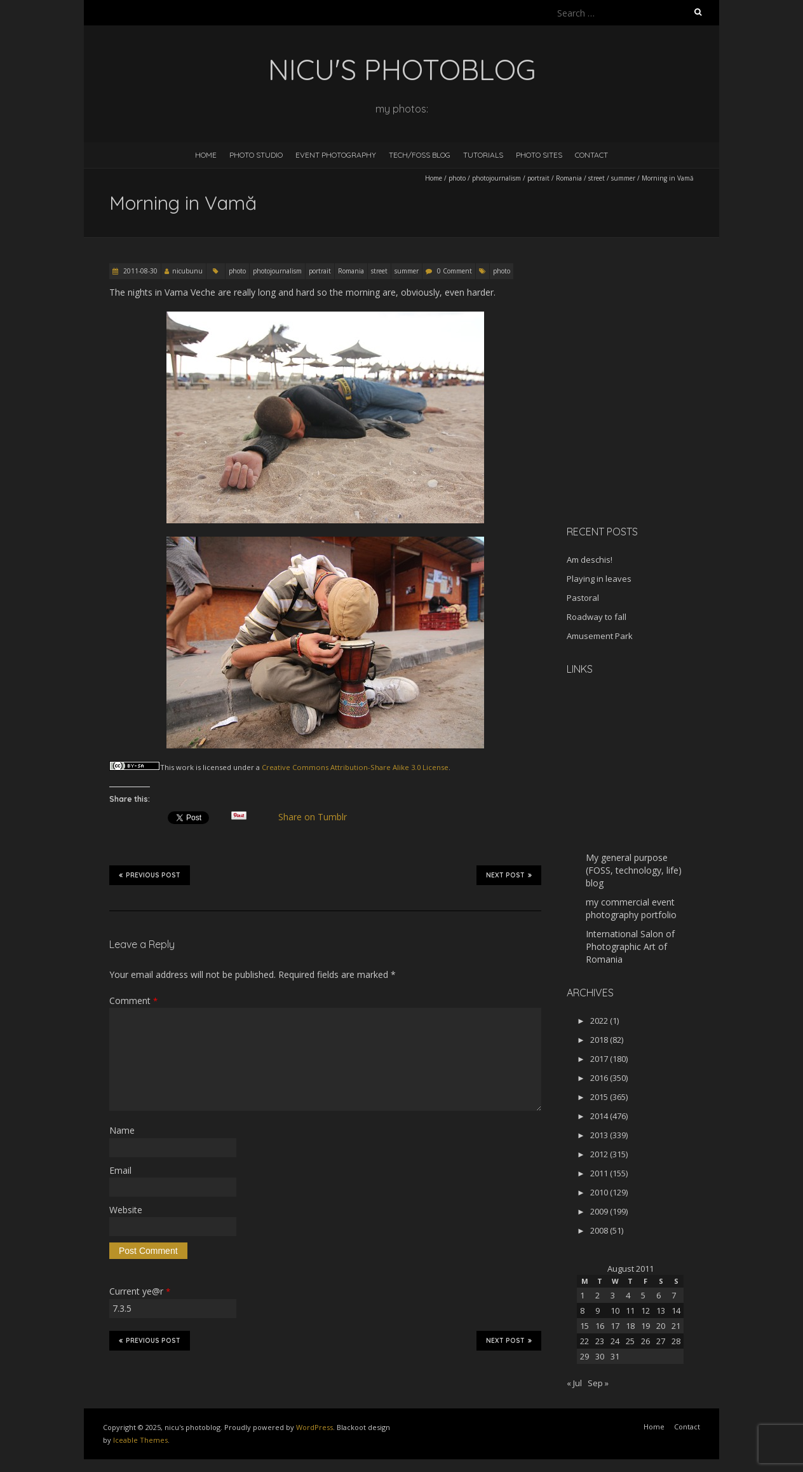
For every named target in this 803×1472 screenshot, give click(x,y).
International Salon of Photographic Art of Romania (630, 946)
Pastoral (583, 597)
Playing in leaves (599, 578)
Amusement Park (600, 636)
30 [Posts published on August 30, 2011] (599, 1356)
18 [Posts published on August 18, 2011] (630, 1325)
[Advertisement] (646, 425)
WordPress (314, 1427)
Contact (591, 155)
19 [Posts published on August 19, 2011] (645, 1325)
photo (457, 178)
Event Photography (335, 155)
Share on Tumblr (318, 817)
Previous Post (149, 875)
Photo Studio (256, 155)
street (596, 178)
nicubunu (187, 270)
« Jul (574, 1383)
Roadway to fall (596, 617)
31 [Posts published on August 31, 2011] (615, 1356)
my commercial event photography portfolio (631, 908)
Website (125, 1210)
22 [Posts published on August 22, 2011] (584, 1341)
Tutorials (483, 155)
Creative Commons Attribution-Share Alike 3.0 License (355, 767)
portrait (538, 178)
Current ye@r (139, 1291)
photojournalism (496, 178)
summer (623, 178)
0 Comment (454, 270)
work (185, 767)
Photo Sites (539, 155)
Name (122, 1130)
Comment (133, 1000)
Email (120, 1170)
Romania (569, 178)
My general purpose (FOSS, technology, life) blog (634, 870)
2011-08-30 (139, 270)
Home (206, 155)
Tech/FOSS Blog (419, 155)
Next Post (509, 875)
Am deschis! (589, 559)
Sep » (598, 1383)
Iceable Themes (140, 1440)
